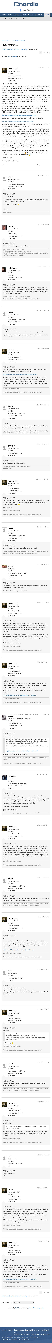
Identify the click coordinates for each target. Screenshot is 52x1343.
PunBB (17, 1308)
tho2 (9, 971)
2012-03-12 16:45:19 (43, 825)
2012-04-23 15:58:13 (43, 969)
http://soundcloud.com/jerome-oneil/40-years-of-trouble (20, 374)
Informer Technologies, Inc (36, 1308)
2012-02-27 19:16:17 (43, 225)
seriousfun (12, 776)
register (14, 56)
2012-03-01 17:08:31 (43, 602)
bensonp (11, 226)
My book (30, 15)
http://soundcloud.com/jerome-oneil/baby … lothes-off (19, 695)
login (9, 56)
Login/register (28, 10)
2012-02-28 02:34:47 (42, 311)
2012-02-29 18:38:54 (42, 405)
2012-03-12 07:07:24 (43, 775)
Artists (16, 15)
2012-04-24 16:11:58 (43, 1188)
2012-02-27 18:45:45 (43, 67)
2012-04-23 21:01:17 (43, 1062)
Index (4, 18)
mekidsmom (12, 268)
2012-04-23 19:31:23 (43, 1009)
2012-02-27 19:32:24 (43, 266)
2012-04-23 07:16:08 (43, 917)
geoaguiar (11, 446)
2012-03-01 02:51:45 (43, 564)
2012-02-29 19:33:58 (42, 444)
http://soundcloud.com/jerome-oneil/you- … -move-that (19, 1279)
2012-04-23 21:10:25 (43, 1102)
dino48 (10, 312)
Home (4, 15)
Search (10, 18)
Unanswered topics (19, 40)
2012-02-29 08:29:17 (43, 348)
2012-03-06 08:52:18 (42, 662)
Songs (10, 15)
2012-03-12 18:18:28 (43, 877)
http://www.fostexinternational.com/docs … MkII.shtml (18, 121)
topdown (11, 566)
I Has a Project (8, 45)
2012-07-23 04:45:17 (43, 1241)
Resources (39, 15)
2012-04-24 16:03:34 (43, 1155)
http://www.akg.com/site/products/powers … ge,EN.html (19, 115)
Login (23, 18)
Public (23, 15)
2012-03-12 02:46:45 (16, 714)
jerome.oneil (12, 69)
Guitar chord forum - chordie (10, 49)
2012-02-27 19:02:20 (43, 175)
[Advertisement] (26, 27)
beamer (11, 716)
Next (48, 53)
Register (17, 18)
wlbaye (10, 177)
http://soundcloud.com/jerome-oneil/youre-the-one (18, 950)
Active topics (5, 40)
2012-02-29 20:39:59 (42, 479)
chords (26, 1339)
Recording (24, 49)
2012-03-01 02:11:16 (43, 527)
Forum (47, 15)
